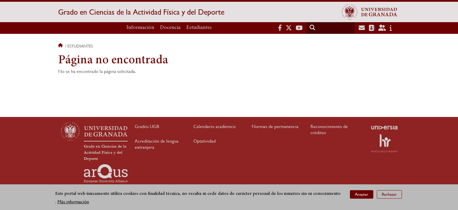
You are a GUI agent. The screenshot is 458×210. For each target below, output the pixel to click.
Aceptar (361, 194)
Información (140, 27)
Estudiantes (199, 27)
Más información (73, 201)
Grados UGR (147, 126)
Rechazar (389, 194)
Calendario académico (214, 126)
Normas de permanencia (275, 126)
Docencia (170, 27)
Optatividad (204, 141)
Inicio (61, 46)
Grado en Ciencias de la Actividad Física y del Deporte (141, 12)
